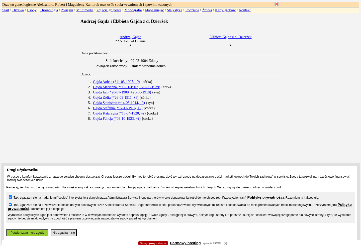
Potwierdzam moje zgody (27, 232)
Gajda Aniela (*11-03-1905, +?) (116, 82)
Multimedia (84, 10)
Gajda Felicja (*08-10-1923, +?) (117, 118)
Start (5, 10)
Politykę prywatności (265, 197)
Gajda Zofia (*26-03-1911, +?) (115, 97)
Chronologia (49, 10)
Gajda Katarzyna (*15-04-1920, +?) (119, 113)
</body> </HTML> (180, 25)
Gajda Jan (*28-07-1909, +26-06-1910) (122, 92)
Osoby (31, 10)
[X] (225, 243)
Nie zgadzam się (64, 232)
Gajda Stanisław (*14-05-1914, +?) (119, 103)
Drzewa (18, 10)
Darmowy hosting (185, 243)
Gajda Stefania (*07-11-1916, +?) (117, 108)
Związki (67, 10)
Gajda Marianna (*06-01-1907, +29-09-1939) (126, 87)
